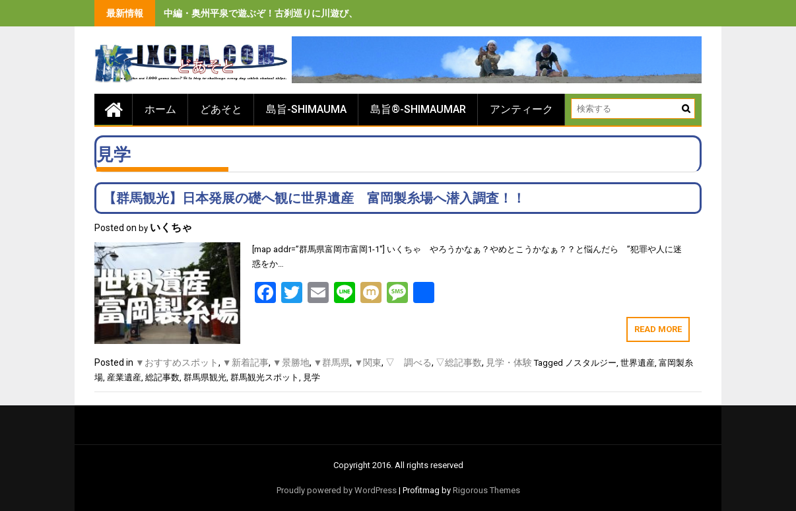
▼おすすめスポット (176, 362)
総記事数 (162, 377)
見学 (311, 377)
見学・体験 (509, 362)
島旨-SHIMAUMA (306, 109)
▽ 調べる (408, 362)
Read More (658, 329)
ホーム (160, 109)
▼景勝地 (291, 362)
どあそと (221, 109)
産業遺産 (124, 377)
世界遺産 (637, 363)
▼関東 (367, 362)
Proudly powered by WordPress (337, 490)
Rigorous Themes (486, 490)
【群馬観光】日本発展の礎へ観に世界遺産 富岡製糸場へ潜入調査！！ (314, 198)
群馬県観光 (204, 377)
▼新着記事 (245, 362)
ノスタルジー (590, 363)
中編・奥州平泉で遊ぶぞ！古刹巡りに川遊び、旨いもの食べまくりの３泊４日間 (330, 13)
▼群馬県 (332, 362)
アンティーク (521, 109)
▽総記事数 (459, 362)
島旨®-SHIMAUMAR (418, 109)
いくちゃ (171, 227)
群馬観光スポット (264, 377)
